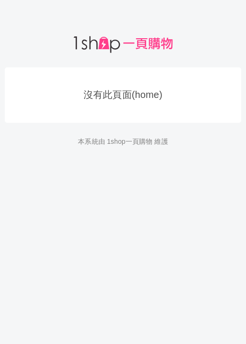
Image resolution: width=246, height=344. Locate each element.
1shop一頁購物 (129, 141)
